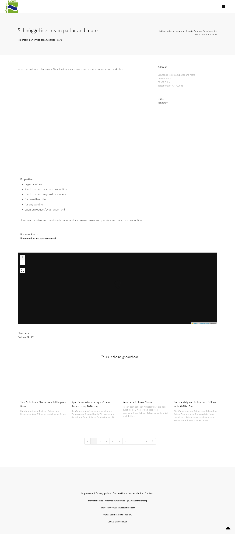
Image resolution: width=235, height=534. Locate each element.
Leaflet (194, 323)
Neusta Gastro (193, 31)
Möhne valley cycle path (171, 31)
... (138, 441)
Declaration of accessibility (128, 493)
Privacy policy (103, 493)
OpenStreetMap (204, 323)
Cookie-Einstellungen (117, 522)
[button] (114, 281)
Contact (149, 493)
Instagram (163, 106)
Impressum (87, 493)
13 (146, 441)
